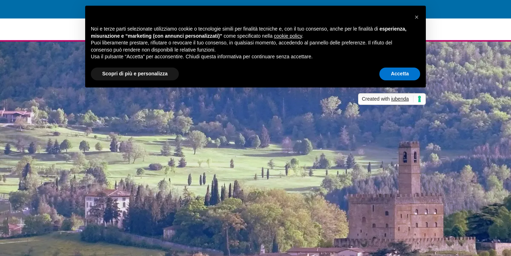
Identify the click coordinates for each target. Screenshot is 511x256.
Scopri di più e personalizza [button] (134, 73)
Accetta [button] (400, 73)
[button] (416, 17)
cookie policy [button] (288, 36)
